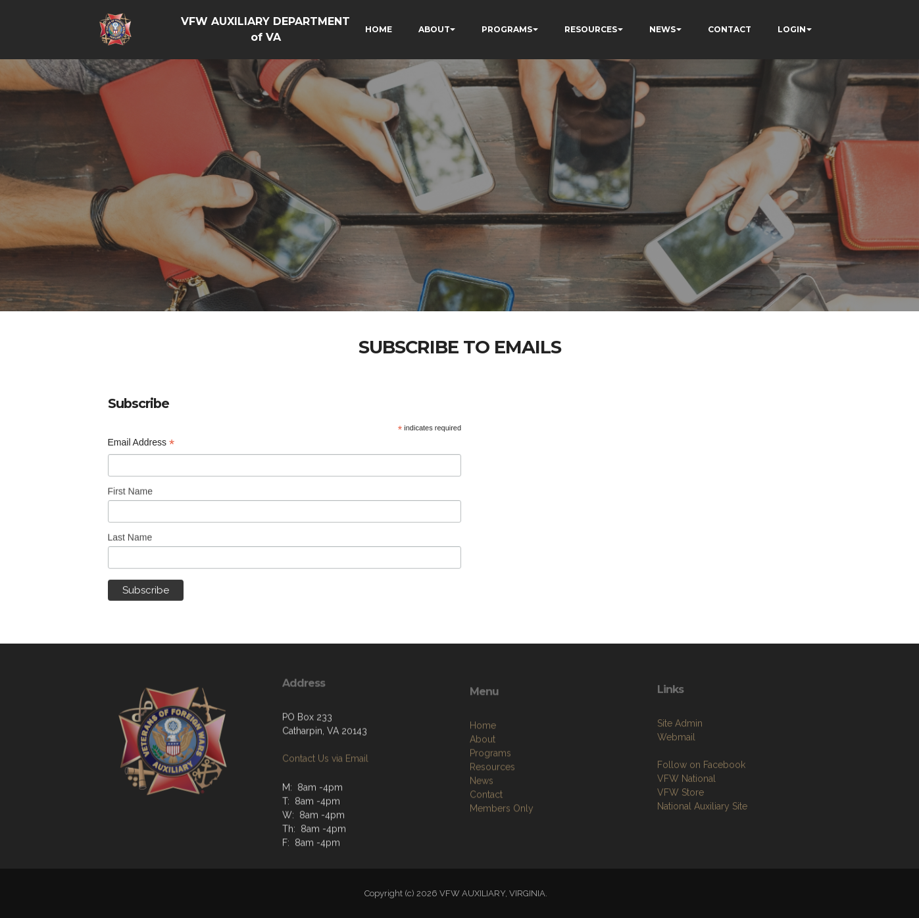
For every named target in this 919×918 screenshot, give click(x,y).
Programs (490, 796)
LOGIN (792, 29)
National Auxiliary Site (702, 845)
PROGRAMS (507, 29)
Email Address (141, 442)
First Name (130, 495)
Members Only (502, 851)
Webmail (676, 776)
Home (483, 768)
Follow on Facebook (701, 804)
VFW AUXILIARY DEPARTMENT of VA (265, 29)
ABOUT (434, 29)
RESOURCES (590, 29)
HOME (378, 29)
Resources (492, 810)
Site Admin (680, 762)
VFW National (686, 818)
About (482, 782)
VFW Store (680, 832)
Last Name (130, 540)
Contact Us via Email (325, 785)
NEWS (662, 29)
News (481, 824)
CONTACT (729, 29)
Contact (486, 837)
